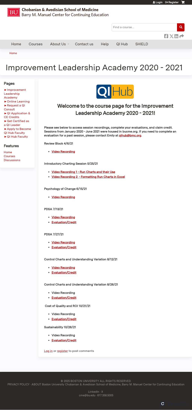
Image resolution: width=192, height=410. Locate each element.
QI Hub (122, 44)
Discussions (12, 160)
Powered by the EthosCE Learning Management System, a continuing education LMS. (173, 403)
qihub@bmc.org (130, 135)
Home (16, 44)
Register (173, 2)
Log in (48, 351)
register (62, 351)
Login (159, 2)
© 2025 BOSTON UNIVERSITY (80, 381)
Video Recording (63, 151)
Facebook (166, 35)
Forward (181, 35)
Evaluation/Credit (64, 247)
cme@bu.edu (87, 395)
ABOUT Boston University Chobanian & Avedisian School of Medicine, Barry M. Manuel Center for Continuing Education (108, 384)
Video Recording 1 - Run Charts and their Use (83, 172)
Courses (36, 44)
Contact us (84, 44)
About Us (58, 44)
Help (105, 44)
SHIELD (141, 44)
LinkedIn (176, 35)
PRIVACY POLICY (18, 384)
